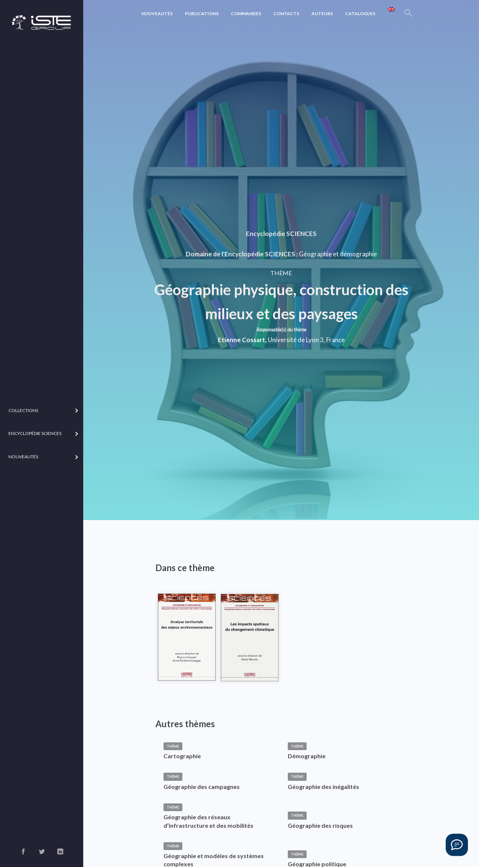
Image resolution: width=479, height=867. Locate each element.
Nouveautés (157, 13)
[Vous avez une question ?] (457, 845)
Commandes (246, 13)
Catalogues (360, 13)
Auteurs (322, 13)
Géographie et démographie (338, 254)
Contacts (286, 13)
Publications (202, 13)
